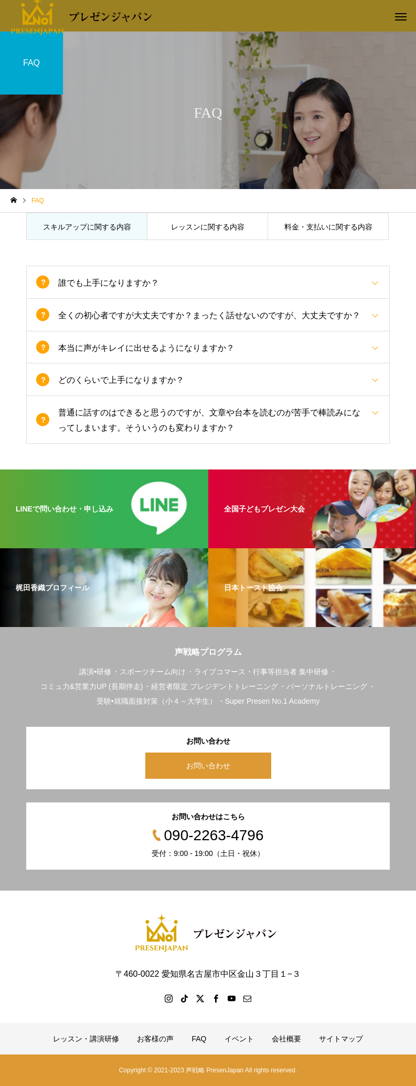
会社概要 (286, 1039)
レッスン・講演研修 (86, 1039)
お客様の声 (155, 1039)
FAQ (198, 1039)
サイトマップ (341, 1039)
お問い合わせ (208, 765)
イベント (239, 1039)
